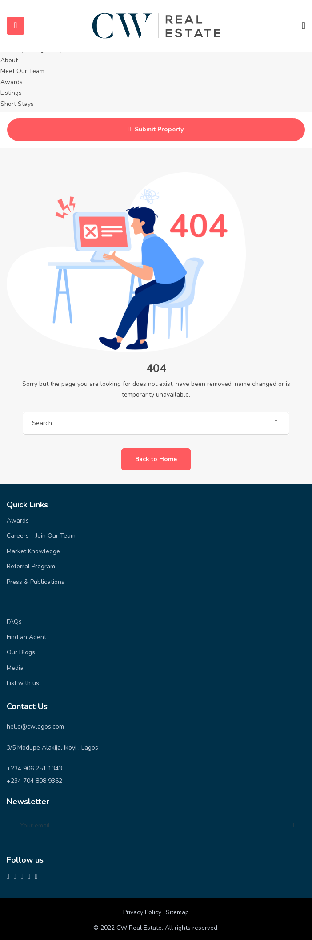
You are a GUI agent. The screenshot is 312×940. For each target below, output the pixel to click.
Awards (11, 82)
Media (15, 668)
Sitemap (177, 912)
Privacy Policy (142, 912)
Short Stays (17, 104)
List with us (23, 683)
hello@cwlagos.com (35, 726)
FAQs (14, 621)
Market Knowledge (33, 551)
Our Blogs (21, 652)
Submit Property (155, 129)
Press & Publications (35, 582)
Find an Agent (26, 637)
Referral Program (31, 566)
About (9, 60)
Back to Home (156, 459)
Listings (11, 93)
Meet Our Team (22, 71)
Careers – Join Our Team (41, 535)
